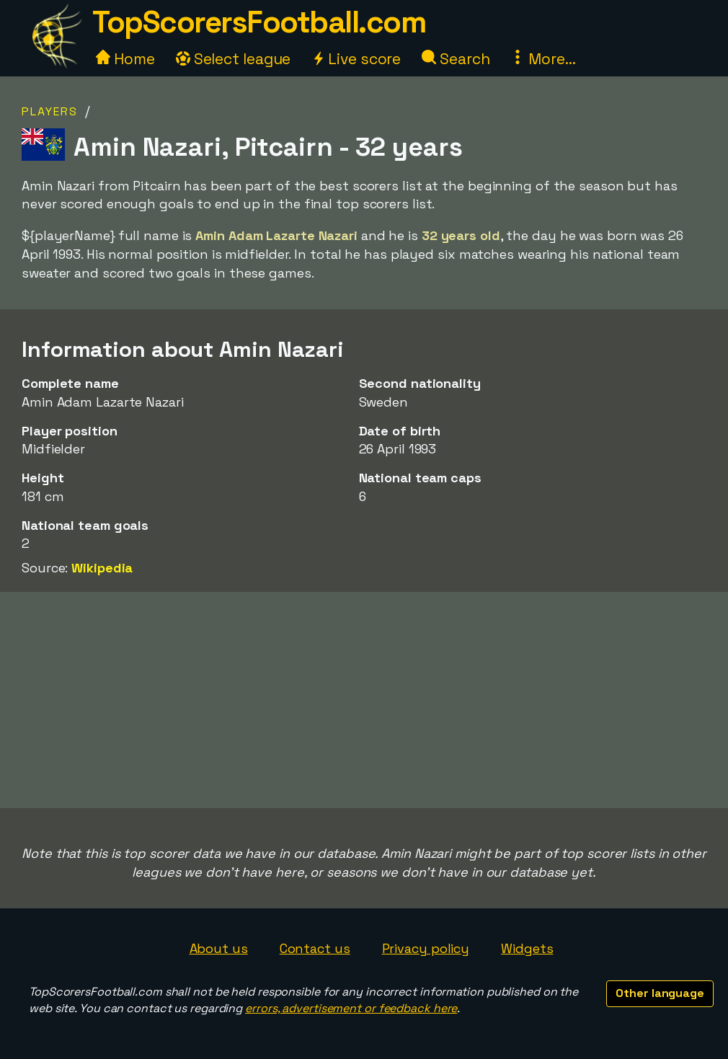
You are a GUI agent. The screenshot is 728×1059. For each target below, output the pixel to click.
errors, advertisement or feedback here (351, 1008)
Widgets (527, 948)
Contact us (315, 948)
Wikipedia (102, 567)
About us (219, 948)
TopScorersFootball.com (258, 22)
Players (50, 111)
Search (455, 58)
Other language (660, 993)
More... (542, 58)
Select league (233, 58)
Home (125, 58)
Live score (356, 58)
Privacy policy (426, 948)
